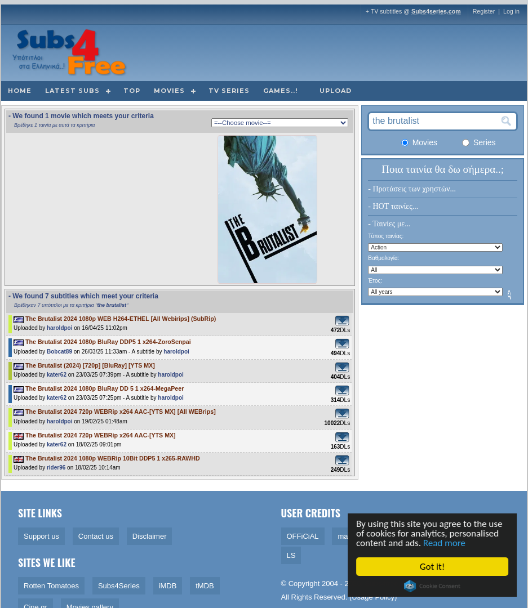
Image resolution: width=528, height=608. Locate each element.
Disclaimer (149, 536)
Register (484, 11)
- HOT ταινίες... (393, 206)
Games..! (280, 91)
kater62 (56, 375)
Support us (41, 536)
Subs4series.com (436, 11)
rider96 (56, 467)
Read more (445, 543)
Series (479, 142)
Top (131, 91)
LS (291, 555)
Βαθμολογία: (383, 258)
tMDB (205, 586)
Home (20, 91)
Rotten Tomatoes (51, 586)
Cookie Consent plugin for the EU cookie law (433, 586)
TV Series (229, 91)
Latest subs (72, 91)
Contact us (95, 536)
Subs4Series (119, 586)
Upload (336, 91)
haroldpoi (60, 328)
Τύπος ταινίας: (385, 236)
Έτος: (375, 281)
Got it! (433, 567)
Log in (511, 11)
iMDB (168, 586)
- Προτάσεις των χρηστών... (412, 189)
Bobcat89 (59, 351)
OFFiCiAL (303, 536)
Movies (169, 91)
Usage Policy (373, 597)
